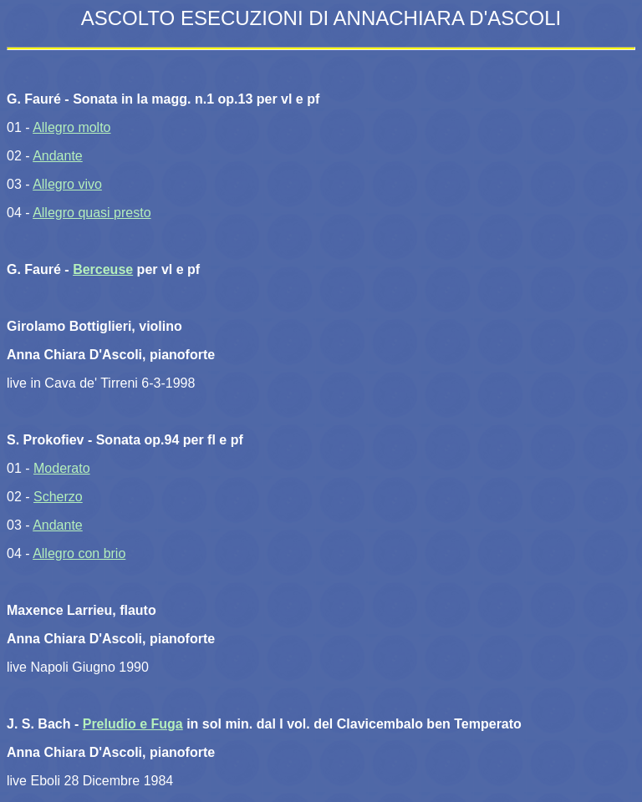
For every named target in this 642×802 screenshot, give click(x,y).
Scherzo (58, 497)
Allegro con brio (79, 553)
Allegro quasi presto (91, 213)
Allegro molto (71, 127)
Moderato (61, 468)
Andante (58, 156)
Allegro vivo (67, 184)
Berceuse (103, 269)
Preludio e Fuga (133, 724)
